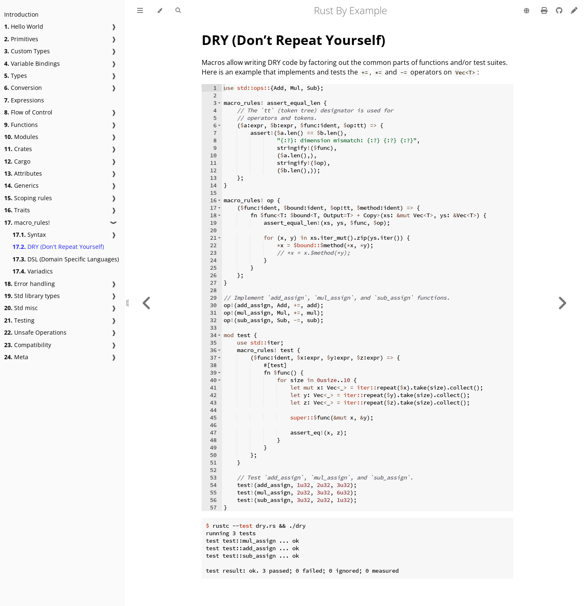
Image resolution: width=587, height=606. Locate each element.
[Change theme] (159, 11)
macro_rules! (27, 222)
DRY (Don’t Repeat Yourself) (293, 40)
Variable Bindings (32, 63)
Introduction (21, 14)
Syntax (29, 234)
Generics (21, 185)
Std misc (21, 308)
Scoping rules (28, 198)
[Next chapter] (562, 303)
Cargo (17, 161)
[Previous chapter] (146, 303)
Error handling (29, 284)
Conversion (23, 88)
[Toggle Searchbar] (178, 11)
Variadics (32, 271)
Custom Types (27, 51)
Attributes (23, 173)
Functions (21, 125)
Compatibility (27, 345)
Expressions (24, 100)
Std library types (32, 296)
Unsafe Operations (35, 332)
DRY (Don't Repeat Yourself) (58, 247)
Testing (19, 320)
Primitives (21, 39)
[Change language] (526, 11)
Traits (17, 210)
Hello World (23, 26)
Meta (16, 357)
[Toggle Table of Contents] (140, 11)
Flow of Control (28, 112)
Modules (21, 137)
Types (15, 75)
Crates (18, 149)
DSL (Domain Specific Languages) (65, 259)
